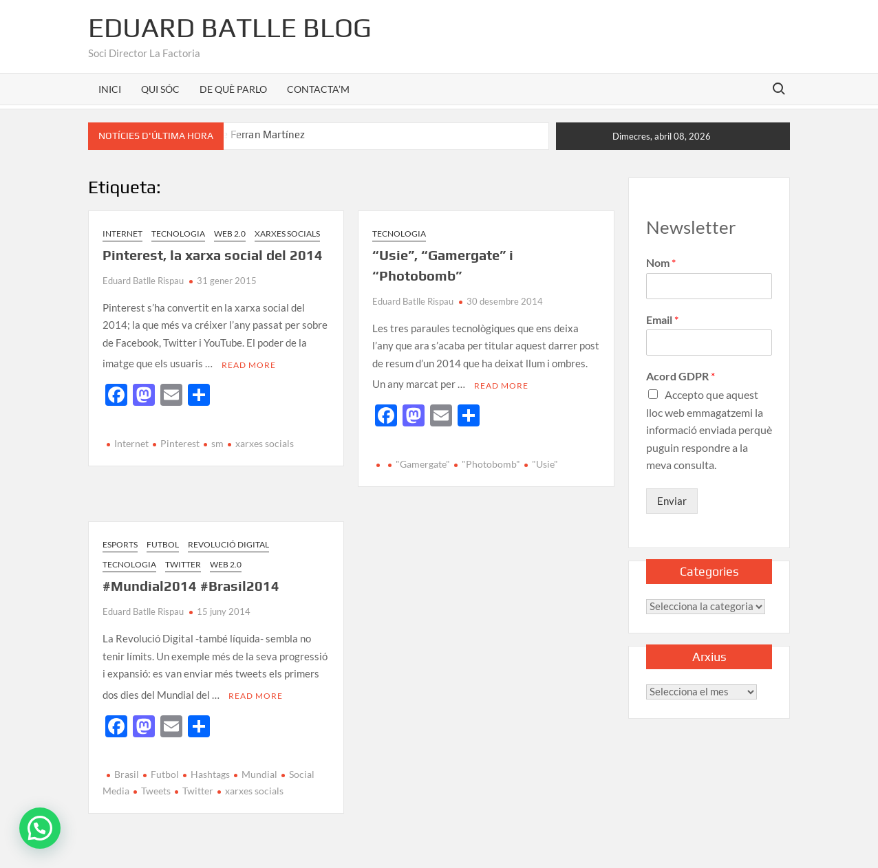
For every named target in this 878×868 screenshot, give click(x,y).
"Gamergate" (423, 460)
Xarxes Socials (287, 233)
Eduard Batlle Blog (230, 27)
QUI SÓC (160, 89)
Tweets (156, 783)
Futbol (163, 540)
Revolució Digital (228, 540)
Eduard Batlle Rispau (143, 280)
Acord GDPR (680, 375)
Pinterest (180, 440)
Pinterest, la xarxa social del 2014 (213, 255)
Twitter (183, 561)
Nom (661, 262)
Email (662, 319)
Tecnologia (178, 233)
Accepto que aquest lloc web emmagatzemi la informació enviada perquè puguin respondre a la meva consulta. (709, 429)
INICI (109, 89)
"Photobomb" (491, 460)
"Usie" (545, 460)
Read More (249, 361)
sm (217, 440)
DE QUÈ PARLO (233, 89)
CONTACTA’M (318, 89)
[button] (40, 828)
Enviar (672, 501)
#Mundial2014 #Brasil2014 (191, 582)
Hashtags (210, 767)
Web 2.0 (230, 233)
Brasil (126, 767)
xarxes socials (264, 440)
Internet (122, 233)
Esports (120, 540)
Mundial (259, 767)
